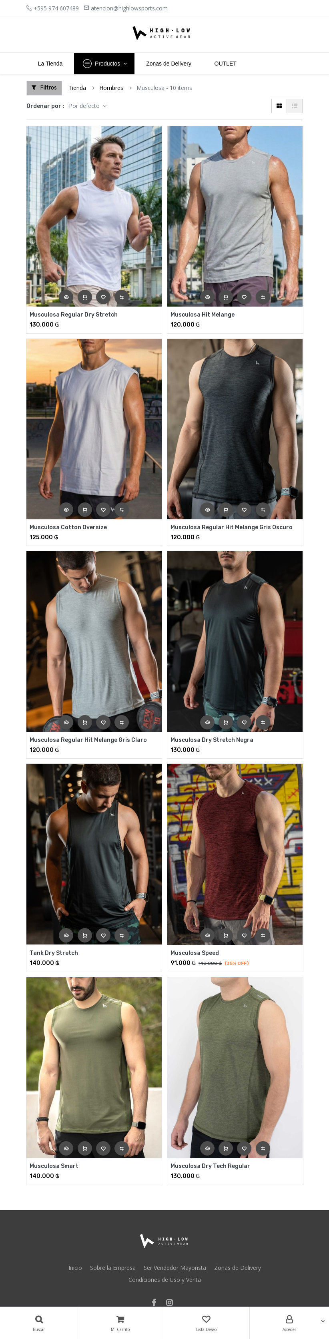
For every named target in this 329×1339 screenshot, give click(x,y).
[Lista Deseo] (206, 1323)
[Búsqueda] (39, 1323)
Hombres (111, 88)
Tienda (77, 88)
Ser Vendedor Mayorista (175, 1267)
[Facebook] (156, 1303)
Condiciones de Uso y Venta (164, 1279)
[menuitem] (50, 63)
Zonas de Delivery (237, 1267)
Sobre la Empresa (113, 1267)
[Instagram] (172, 1303)
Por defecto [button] (85, 106)
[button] (66, 297)
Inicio (75, 1267)
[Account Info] (289, 1323)
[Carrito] (120, 1323)
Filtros (44, 87)
